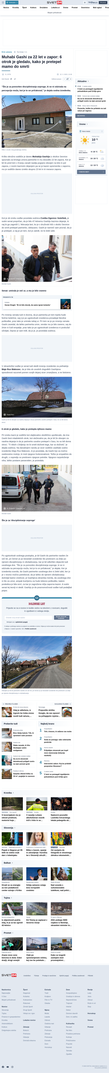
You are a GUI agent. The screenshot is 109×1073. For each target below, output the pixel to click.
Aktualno (82, 81)
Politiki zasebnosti (30, 629)
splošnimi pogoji (21, 622)
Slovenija (8, 828)
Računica (46, 761)
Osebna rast (16, 742)
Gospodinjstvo (48, 729)
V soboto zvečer (48, 771)
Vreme (82, 124)
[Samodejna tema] (85, 2)
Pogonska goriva (6, 952)
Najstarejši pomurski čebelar (16, 847)
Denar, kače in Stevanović (89, 106)
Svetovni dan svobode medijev (22, 756)
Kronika (8, 793)
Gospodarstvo (6, 882)
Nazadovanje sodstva (32, 882)
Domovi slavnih (48, 747)
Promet (7, 933)
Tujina (7, 898)
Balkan (7, 863)
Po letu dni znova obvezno (20, 707)
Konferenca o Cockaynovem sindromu (37, 847)
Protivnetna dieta (18, 730)
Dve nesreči (13, 812)
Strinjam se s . (17, 622)
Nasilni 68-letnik (55, 882)
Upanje (28, 917)
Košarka (7, 302)
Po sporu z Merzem (56, 917)
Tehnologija (42, 707)
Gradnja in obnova (18, 771)
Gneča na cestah (55, 952)
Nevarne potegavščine (8, 917)
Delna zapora (30, 952)
